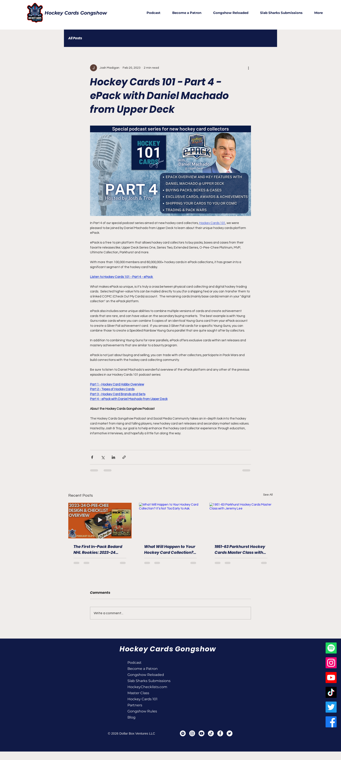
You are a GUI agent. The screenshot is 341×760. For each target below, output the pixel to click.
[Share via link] (124, 457)
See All (268, 494)
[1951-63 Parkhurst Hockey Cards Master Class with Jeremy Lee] (241, 520)
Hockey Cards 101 (142, 699)
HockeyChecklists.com (142, 687)
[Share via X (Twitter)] (103, 457)
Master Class (138, 693)
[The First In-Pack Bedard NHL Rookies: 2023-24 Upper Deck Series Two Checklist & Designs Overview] (100, 520)
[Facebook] (331, 721)
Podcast (134, 662)
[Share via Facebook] (92, 457)
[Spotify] (331, 648)
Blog (131, 717)
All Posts (75, 38)
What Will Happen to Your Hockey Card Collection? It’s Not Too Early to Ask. (169, 549)
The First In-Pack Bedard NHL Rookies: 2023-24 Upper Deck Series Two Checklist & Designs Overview (98, 549)
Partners (134, 705)
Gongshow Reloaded (142, 675)
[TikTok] (331, 692)
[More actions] (248, 67)
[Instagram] (331, 662)
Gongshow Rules (142, 711)
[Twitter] (331, 707)
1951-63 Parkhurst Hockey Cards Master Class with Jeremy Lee (240, 549)
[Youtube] (331, 677)
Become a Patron (142, 669)
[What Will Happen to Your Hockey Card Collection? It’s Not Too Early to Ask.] (170, 520)
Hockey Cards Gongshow (76, 13)
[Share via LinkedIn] (113, 457)
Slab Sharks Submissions (142, 681)
